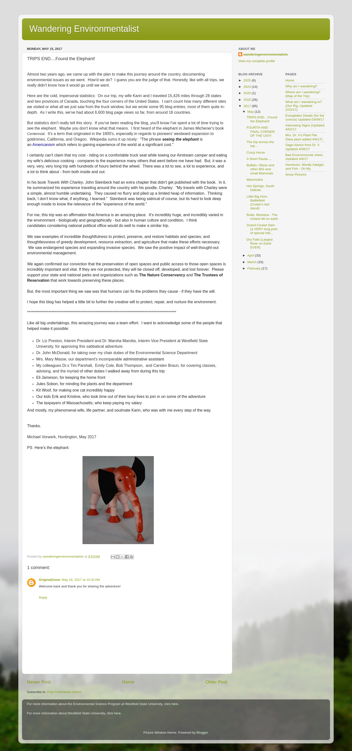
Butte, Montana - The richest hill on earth (262, 217)
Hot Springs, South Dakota (260, 188)
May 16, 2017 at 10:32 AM (81, 580)
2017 (247, 106)
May (250, 111)
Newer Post (39, 681)
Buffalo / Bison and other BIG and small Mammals (260, 169)
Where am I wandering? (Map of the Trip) (303, 94)
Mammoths (255, 179)
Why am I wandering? (302, 86)
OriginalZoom (49, 580)
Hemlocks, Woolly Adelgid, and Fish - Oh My (305, 166)
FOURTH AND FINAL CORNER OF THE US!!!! (261, 131)
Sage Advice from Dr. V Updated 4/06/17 (303, 147)
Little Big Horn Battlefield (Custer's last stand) (258, 202)
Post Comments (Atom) (64, 692)
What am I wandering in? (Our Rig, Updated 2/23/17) (304, 106)
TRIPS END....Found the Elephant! (262, 119)
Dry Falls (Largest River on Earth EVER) (260, 243)
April (251, 255)
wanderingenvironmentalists (265, 54)
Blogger (202, 732)
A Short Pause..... (259, 159)
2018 (247, 99)
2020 (247, 93)
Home (128, 681)
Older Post (216, 681)
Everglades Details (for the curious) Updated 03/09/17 (305, 117)
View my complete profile (256, 61)
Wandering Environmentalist (84, 29)
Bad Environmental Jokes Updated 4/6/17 (304, 157)
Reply (43, 597)
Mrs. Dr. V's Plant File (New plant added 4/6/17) (304, 137)
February (254, 268)
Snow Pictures (296, 174)
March (252, 262)
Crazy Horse (256, 152)
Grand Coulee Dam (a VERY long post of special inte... (262, 229)
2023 (247, 87)
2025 (247, 80)
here (175, 704)
